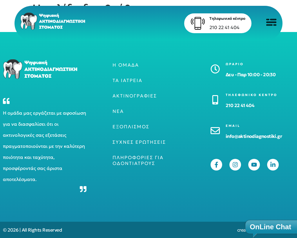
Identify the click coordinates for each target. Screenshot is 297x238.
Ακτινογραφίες (135, 96)
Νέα (118, 111)
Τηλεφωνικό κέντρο (223, 18)
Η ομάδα (126, 65)
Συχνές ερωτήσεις (139, 142)
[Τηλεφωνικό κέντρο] (194, 23)
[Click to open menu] (269, 22)
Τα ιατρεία (127, 80)
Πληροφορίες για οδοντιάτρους (138, 160)
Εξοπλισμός (131, 126)
